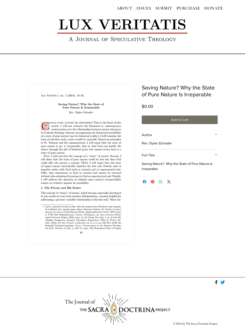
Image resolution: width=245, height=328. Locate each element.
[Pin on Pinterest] (152, 181)
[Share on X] (168, 181)
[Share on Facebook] (144, 181)
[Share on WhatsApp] (160, 181)
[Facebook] (216, 282)
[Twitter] (222, 282)
